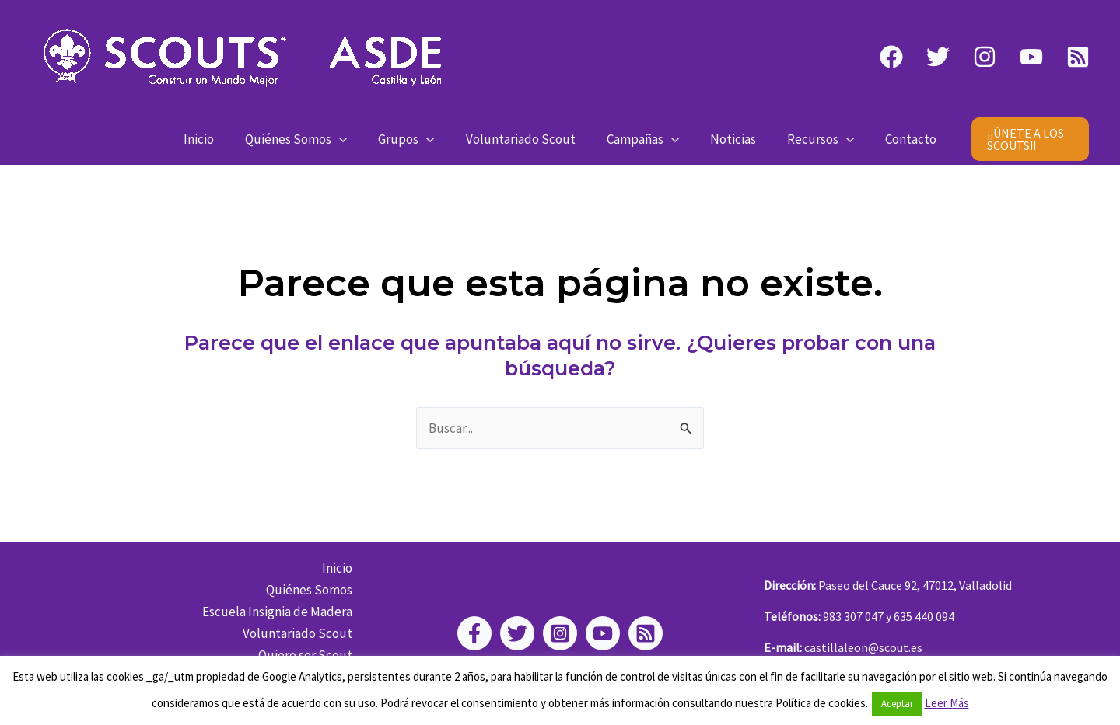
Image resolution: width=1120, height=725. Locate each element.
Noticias (726, 139)
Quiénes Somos (308, 139)
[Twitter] (938, 56)
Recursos (808, 139)
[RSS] (1078, 56)
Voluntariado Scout (523, 139)
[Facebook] (891, 56)
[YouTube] (1031, 56)
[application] (351, 139)
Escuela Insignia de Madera (281, 611)
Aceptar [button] (897, 703)
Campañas (640, 139)
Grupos (413, 139)
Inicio (215, 139)
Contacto (894, 139)
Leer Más (947, 702)
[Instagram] (984, 56)
